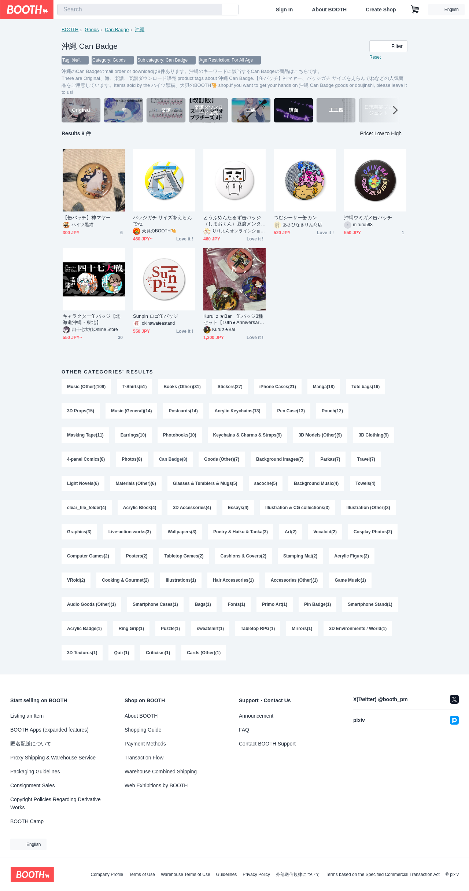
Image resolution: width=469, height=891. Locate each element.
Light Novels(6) (83, 483)
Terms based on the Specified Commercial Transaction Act (383, 874)
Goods (92, 29)
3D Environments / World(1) (358, 628)
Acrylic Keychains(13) (238, 410)
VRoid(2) (76, 580)
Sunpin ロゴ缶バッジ (155, 316)
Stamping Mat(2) (300, 556)
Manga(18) (324, 386)
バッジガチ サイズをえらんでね (162, 221)
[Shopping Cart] (415, 9)
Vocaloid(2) (325, 531)
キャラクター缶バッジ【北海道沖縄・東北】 (91, 319)
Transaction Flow (144, 758)
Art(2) (290, 531)
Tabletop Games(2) (183, 556)
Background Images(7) (279, 459)
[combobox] (139, 9)
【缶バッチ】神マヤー (87, 217)
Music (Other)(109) (86, 386)
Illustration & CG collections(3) (297, 507)
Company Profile (107, 874)
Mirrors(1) (302, 628)
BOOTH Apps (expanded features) (49, 730)
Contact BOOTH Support (267, 744)
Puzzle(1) (170, 628)
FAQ (244, 730)
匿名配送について (30, 744)
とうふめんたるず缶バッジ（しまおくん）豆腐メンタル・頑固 (232, 221)
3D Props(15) (80, 410)
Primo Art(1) (274, 604)
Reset (375, 57)
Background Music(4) (316, 483)
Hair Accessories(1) (233, 580)
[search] (214, 10)
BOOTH (70, 29)
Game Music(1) (350, 580)
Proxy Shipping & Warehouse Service (53, 758)
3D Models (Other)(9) (320, 435)
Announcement (256, 716)
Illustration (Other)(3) (368, 507)
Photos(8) (132, 459)
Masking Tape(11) (85, 435)
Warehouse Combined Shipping (161, 771)
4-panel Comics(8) (86, 459)
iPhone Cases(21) (277, 386)
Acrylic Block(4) (139, 507)
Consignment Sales (32, 785)
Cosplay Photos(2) (373, 531)
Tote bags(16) (365, 386)
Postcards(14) (183, 410)
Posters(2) (137, 556)
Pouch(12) (332, 410)
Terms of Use (142, 874)
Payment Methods (145, 744)
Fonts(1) (236, 604)
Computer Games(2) (88, 556)
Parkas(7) (330, 459)
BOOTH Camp (27, 821)
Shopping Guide (143, 730)
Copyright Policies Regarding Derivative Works (55, 803)
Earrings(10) (133, 435)
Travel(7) (366, 459)
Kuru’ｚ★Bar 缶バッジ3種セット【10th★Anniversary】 (233, 319)
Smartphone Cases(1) (155, 604)
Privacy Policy (256, 874)
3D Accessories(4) (192, 507)
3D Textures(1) (82, 652)
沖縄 (139, 29)
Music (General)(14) (131, 410)
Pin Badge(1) (317, 604)
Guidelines (226, 874)
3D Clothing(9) (374, 435)
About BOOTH (329, 9)
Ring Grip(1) (131, 628)
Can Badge (117, 29)
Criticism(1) (158, 652)
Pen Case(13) (291, 410)
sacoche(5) (265, 483)
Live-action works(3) (129, 531)
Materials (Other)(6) (136, 483)
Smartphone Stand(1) (370, 604)
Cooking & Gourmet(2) (125, 580)
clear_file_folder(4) (86, 507)
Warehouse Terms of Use (185, 874)
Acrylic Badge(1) (84, 628)
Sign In (284, 9)
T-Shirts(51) (134, 386)
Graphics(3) (79, 531)
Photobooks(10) (179, 435)
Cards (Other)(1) (204, 652)
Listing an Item (27, 716)
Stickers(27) (230, 386)
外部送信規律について (298, 874)
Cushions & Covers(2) (243, 556)
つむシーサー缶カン (295, 217)
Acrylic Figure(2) (351, 556)
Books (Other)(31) (181, 386)
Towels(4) (365, 483)
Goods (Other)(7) (221, 459)
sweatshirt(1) (210, 628)
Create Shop (381, 9)
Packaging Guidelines (35, 771)
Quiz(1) (121, 652)
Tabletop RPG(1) (258, 628)
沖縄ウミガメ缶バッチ (368, 217)
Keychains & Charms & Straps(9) (247, 435)
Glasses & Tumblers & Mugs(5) (205, 483)
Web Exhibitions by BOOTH (156, 785)
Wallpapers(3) (182, 531)
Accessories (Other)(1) (294, 580)
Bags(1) (203, 604)
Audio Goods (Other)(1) (91, 604)
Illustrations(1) (181, 580)
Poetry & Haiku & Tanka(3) (240, 531)
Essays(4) (238, 507)
